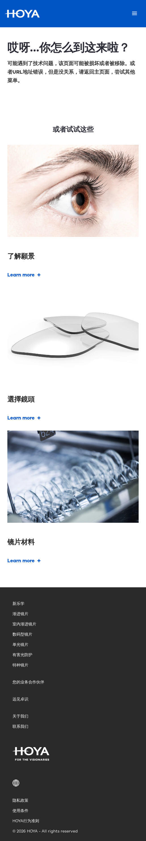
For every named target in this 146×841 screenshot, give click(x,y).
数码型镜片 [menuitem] (22, 634)
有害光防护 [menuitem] (22, 655)
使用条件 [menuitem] (20, 810)
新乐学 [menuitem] (18, 603)
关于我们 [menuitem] (20, 716)
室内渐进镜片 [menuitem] (24, 624)
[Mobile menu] (134, 13)
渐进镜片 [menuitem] (20, 614)
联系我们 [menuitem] (20, 726)
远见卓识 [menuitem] (20, 699)
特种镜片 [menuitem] (20, 665)
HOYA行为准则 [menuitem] (25, 821)
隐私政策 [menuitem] (20, 800)
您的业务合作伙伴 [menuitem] (28, 682)
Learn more (21, 275)
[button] (73, 783)
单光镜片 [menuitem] (20, 644)
